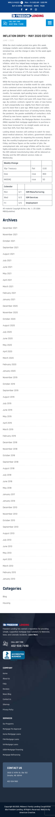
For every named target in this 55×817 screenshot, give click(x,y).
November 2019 (10, 377)
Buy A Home (17, 6)
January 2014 (9, 500)
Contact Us (7, 699)
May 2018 (7, 487)
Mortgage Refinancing (11, 755)
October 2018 (9, 455)
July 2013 (7, 539)
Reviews (6, 689)
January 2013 (9, 578)
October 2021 (9, 241)
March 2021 (8, 286)
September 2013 (10, 526)
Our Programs (8, 724)
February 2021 (9, 293)
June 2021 (7, 267)
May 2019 (7, 416)
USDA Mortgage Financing (13, 749)
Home (5, 673)
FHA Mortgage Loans (11, 739)
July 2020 (7, 332)
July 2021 (7, 260)
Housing (6, 603)
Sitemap (6, 704)
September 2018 (10, 462)
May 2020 (7, 345)
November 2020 (10, 312)
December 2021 (10, 228)
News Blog (7, 694)
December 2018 (10, 442)
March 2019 (8, 429)
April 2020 (7, 351)
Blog (5, 596)
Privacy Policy (8, 709)
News (36, 6)
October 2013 (9, 520)
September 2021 (10, 247)
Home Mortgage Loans (12, 734)
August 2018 (8, 468)
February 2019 (9, 436)
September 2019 (10, 390)
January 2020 (9, 371)
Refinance (28, 6)
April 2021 (7, 280)
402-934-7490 (16, 23)
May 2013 (7, 552)
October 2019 (9, 384)
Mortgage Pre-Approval (12, 729)
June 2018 (7, 481)
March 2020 (8, 358)
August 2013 (8, 533)
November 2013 (10, 513)
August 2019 (8, 397)
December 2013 (10, 507)
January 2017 (9, 494)
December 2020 (10, 306)
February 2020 (9, 364)
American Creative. (27, 812)
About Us (6, 678)
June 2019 (7, 410)
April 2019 (7, 423)
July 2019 (7, 403)
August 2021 (8, 254)
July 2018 (7, 474)
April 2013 (7, 559)
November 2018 (10, 449)
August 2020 (9, 325)
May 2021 (7, 273)
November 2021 (10, 234)
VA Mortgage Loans (10, 744)
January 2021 (9, 299)
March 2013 (8, 565)
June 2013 (7, 546)
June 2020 (8, 338)
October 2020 (9, 319)
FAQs (42, 6)
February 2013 (9, 572)
